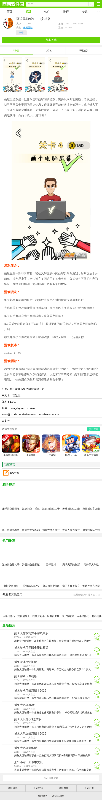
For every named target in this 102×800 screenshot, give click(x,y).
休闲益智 (28, 27)
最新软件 (38, 788)
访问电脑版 (58, 796)
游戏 (28, 11)
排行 (66, 11)
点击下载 (51, 39)
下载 (97, 639)
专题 (85, 11)
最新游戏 (13, 788)
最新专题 (64, 788)
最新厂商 (89, 788)
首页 (9, 11)
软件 (47, 11)
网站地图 (42, 796)
